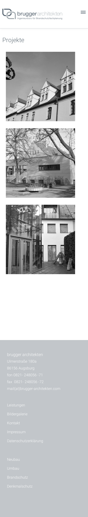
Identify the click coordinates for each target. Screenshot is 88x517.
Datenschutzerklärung (25, 441)
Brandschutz (17, 477)
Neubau (13, 459)
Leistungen (16, 405)
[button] (83, 13)
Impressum (16, 432)
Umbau (13, 468)
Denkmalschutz (20, 486)
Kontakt (13, 423)
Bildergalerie (17, 414)
